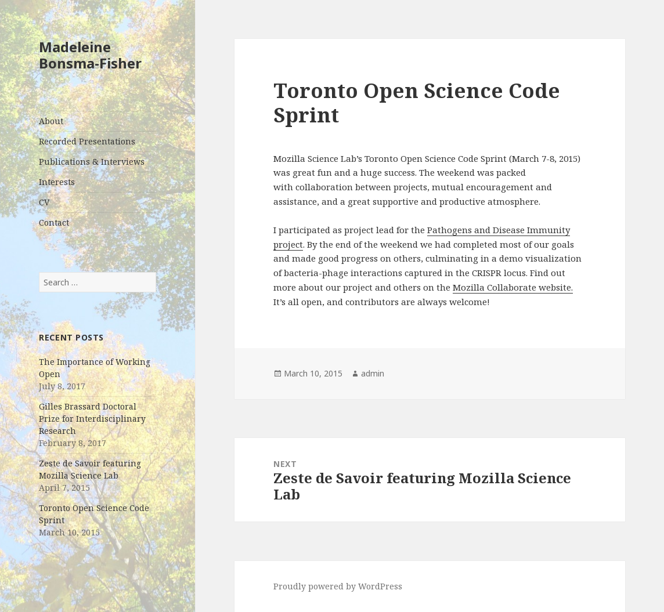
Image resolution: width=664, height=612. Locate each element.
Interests (57, 181)
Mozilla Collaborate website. (513, 287)
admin (372, 373)
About (51, 120)
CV (44, 202)
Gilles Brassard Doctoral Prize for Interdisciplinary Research (92, 418)
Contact (54, 222)
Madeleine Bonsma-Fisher (90, 55)
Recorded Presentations (87, 141)
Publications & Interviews (92, 161)
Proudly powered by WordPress (337, 586)
